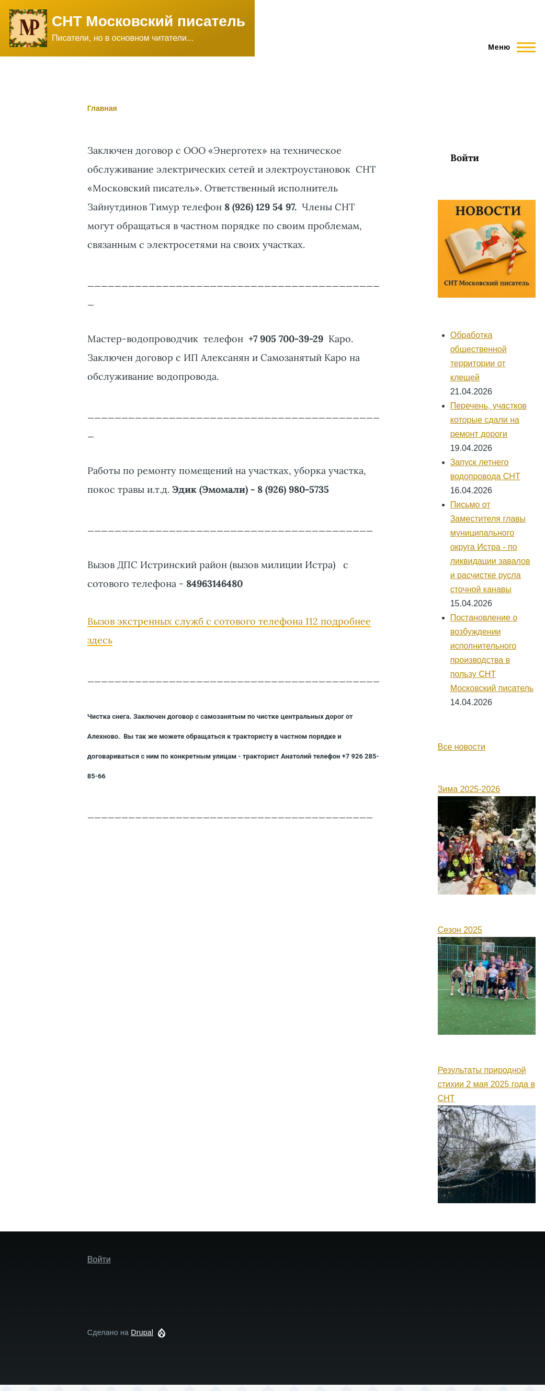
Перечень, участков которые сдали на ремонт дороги (488, 419)
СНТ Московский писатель (148, 21)
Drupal (142, 1332)
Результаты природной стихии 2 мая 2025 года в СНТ (486, 1084)
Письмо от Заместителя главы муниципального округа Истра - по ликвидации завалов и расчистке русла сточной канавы (490, 547)
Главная (102, 108)
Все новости (461, 746)
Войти (464, 158)
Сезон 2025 (460, 929)
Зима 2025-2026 (469, 789)
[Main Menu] (509, 47)
